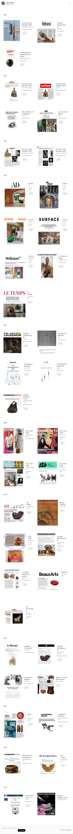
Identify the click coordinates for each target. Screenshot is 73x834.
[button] (70, 3)
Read (24, 33)
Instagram (68, 829)
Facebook (62, 829)
